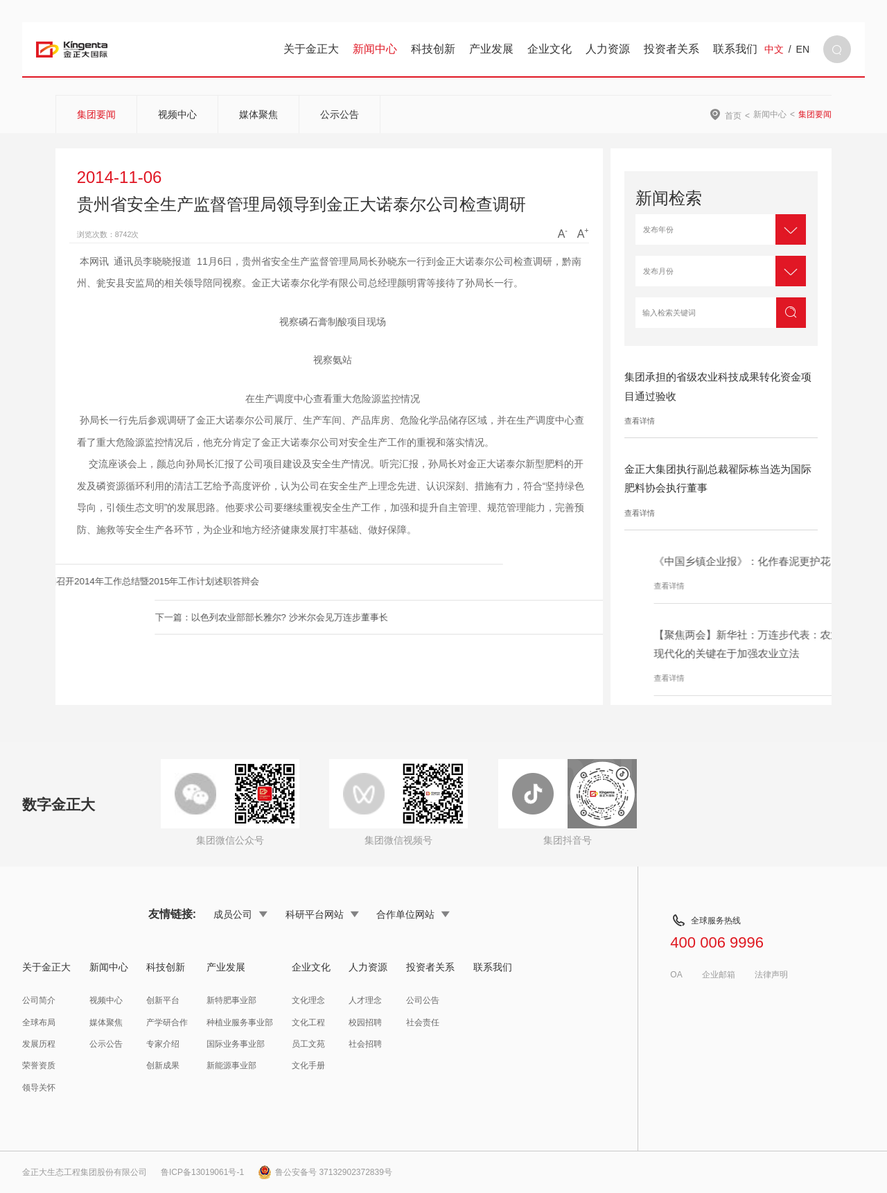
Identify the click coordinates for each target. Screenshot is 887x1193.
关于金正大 (311, 49)
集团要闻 (96, 114)
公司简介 (38, 1000)
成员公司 (240, 914)
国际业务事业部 (236, 1044)
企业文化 (549, 49)
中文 (774, 49)
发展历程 (38, 1044)
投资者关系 (671, 49)
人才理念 (365, 1000)
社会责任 (422, 1022)
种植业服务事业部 (240, 1022)
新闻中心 (375, 49)
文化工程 (308, 1022)
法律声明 (771, 974)
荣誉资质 (38, 1065)
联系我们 (735, 49)
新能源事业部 (231, 1065)
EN (802, 49)
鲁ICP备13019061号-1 (202, 1172)
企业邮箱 (718, 974)
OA (676, 974)
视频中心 (177, 114)
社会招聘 (365, 1044)
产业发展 (491, 49)
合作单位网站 (413, 914)
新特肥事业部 (231, 1000)
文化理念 (308, 1000)
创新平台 (162, 1000)
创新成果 (162, 1065)
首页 (733, 115)
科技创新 (433, 49)
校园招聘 (365, 1022)
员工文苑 (308, 1044)
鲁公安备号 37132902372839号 (325, 1172)
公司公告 (422, 1000)
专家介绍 (162, 1044)
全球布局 (38, 1022)
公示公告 (339, 114)
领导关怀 (38, 1087)
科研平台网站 (322, 914)
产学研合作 (167, 1022)
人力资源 (608, 49)
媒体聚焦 (258, 114)
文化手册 (308, 1065)
